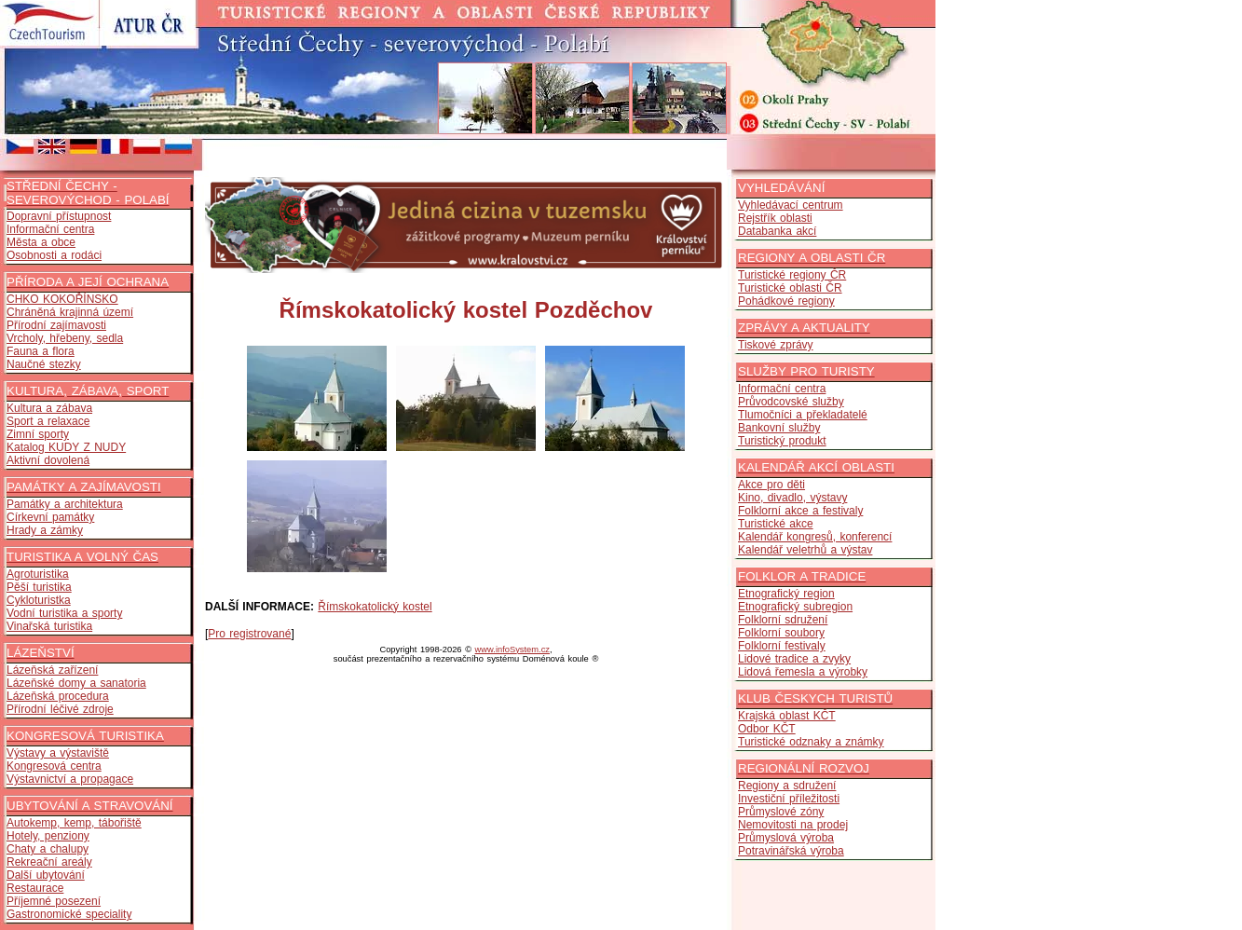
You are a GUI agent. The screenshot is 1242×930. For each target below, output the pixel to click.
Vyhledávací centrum (790, 205)
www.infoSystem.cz (512, 649)
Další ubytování (46, 875)
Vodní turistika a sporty (64, 613)
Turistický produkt (782, 440)
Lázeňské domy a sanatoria (76, 683)
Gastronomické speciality (69, 914)
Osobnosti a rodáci (54, 255)
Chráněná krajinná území (70, 312)
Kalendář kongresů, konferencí (815, 536)
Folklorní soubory (781, 632)
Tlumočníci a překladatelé (802, 414)
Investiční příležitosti (788, 798)
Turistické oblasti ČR (790, 287)
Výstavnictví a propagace (70, 779)
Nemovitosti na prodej (793, 824)
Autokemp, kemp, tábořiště (74, 822)
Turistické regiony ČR (792, 274)
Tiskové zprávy (775, 344)
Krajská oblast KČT (787, 715)
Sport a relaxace (48, 421)
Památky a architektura (65, 504)
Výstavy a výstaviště (58, 752)
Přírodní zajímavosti (56, 325)
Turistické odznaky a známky (811, 741)
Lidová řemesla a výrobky (802, 671)
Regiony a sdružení (787, 785)
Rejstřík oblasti (775, 218)
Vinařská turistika (49, 626)
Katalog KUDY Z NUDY (66, 447)
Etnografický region (786, 593)
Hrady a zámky (45, 530)
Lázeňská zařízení (52, 670)
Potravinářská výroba (791, 850)
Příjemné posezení (54, 901)
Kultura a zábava (49, 408)
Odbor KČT (767, 728)
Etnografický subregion (795, 606)
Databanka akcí (777, 231)
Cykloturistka (39, 600)
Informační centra (50, 229)
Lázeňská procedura (58, 696)
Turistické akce (775, 523)
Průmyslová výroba (786, 837)
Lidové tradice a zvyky (794, 658)
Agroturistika (38, 574)
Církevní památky (50, 517)
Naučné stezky (44, 364)
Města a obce (41, 242)
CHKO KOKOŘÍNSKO (62, 299)
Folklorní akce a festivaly (800, 510)
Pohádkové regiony (786, 301)
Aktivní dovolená (48, 460)
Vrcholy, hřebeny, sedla (65, 338)
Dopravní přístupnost (59, 216)
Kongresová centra (54, 766)
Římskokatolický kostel (374, 606)
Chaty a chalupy (48, 848)
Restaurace (35, 888)
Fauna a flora (41, 351)
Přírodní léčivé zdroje (60, 709)
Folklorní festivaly (782, 645)
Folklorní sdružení (782, 619)
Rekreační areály (49, 861)
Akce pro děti (771, 484)
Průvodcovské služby (791, 401)
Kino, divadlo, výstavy (792, 497)
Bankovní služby (779, 427)
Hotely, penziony (48, 835)
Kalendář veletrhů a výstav (805, 549)
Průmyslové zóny (781, 811)
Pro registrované (249, 633)
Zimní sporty (38, 434)
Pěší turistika (39, 587)
